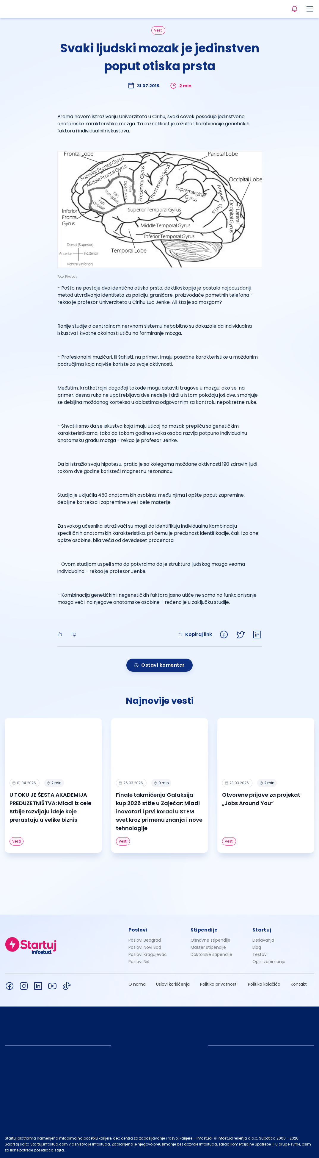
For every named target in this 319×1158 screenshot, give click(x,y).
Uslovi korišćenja (173, 984)
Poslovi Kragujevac (147, 954)
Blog (256, 947)
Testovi (260, 954)
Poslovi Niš (138, 962)
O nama (137, 984)
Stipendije (204, 929)
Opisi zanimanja (268, 962)
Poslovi (137, 929)
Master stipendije (208, 947)
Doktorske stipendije (211, 954)
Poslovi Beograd (144, 940)
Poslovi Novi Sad (144, 947)
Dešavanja (263, 940)
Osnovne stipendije (210, 940)
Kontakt (299, 984)
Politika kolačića (264, 984)
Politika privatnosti (219, 984)
